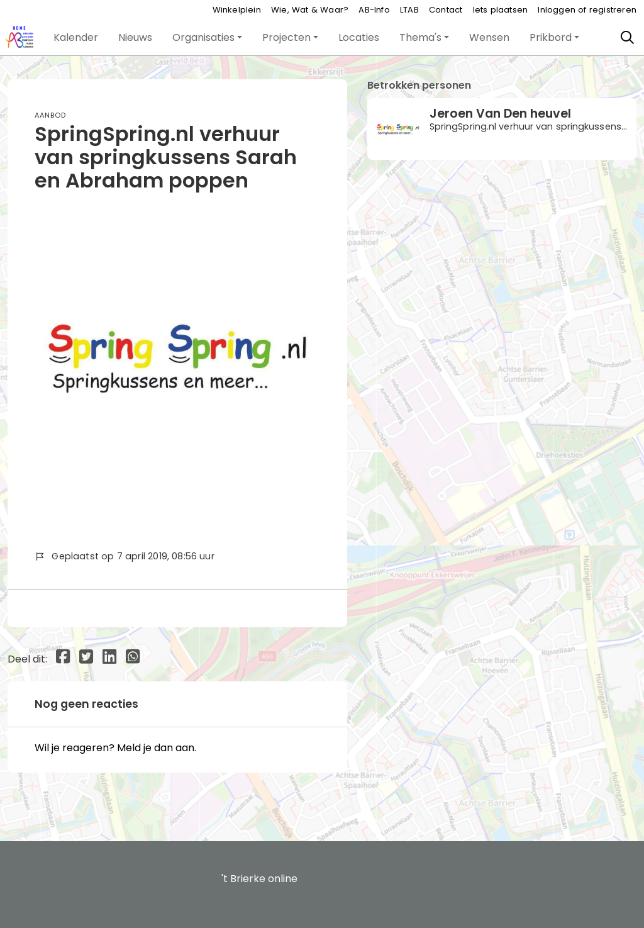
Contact (445, 10)
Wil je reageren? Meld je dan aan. (115, 748)
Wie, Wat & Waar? (309, 10)
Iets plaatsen (500, 10)
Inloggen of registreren (587, 10)
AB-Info (373, 10)
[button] (75, 37)
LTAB (409, 10)
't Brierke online (259, 878)
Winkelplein (237, 10)
